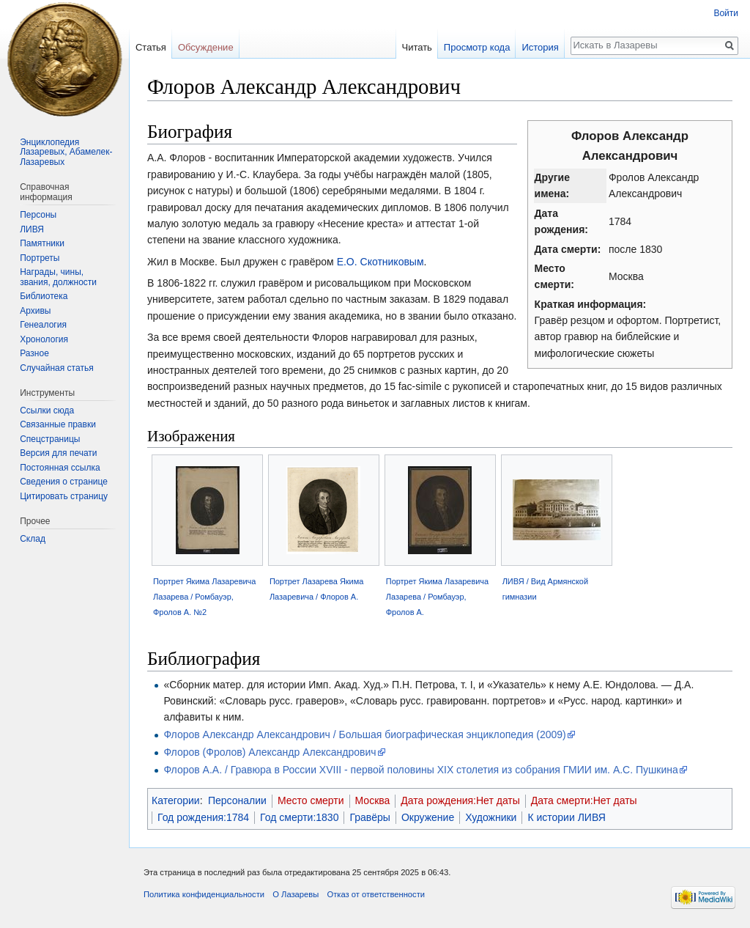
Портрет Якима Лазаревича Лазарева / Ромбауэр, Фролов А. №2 (204, 596)
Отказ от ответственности (376, 894)
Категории (176, 800)
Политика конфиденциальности (204, 894)
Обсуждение (206, 47)
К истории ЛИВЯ (566, 817)
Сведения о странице (64, 481)
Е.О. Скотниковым (380, 262)
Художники (490, 817)
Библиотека (43, 296)
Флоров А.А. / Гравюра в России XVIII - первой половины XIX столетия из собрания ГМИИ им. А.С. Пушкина (420, 770)
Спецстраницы (50, 439)
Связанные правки (58, 424)
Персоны (38, 215)
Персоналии (237, 800)
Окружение (427, 817)
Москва (372, 800)
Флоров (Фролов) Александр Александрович (269, 752)
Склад (32, 539)
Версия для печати (58, 453)
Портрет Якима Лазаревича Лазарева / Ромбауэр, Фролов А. (437, 596)
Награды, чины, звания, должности (58, 277)
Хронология (44, 339)
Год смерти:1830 (299, 817)
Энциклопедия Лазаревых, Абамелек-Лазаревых (66, 152)
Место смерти (311, 800)
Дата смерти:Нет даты (584, 800)
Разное (34, 353)
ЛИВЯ (32, 229)
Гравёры (369, 817)
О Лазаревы (295, 894)
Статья (150, 47)
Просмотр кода (477, 47)
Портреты (39, 258)
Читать (416, 47)
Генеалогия (43, 325)
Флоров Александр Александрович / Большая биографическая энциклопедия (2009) (364, 734)
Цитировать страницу (64, 496)
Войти (725, 13)
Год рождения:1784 (203, 817)
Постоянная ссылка (60, 468)
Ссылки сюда (47, 410)
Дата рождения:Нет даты (460, 800)
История (539, 47)
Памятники (42, 243)
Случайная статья (56, 368)
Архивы (35, 311)
